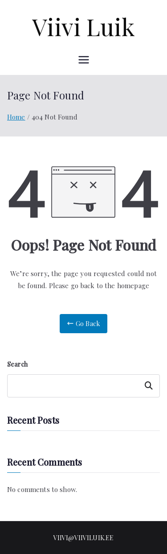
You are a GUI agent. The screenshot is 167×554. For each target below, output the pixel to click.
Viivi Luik (83, 26)
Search (17, 364)
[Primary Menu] (84, 60)
